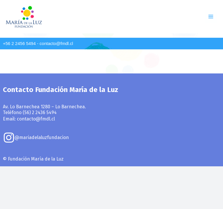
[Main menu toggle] (211, 16)
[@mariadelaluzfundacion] (9, 137)
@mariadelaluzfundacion (42, 137)
